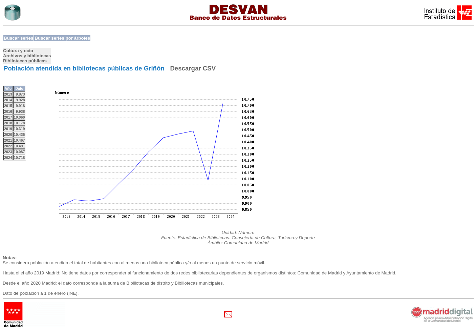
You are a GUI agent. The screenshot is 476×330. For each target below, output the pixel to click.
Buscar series (18, 38)
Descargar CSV (193, 68)
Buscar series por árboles (62, 38)
